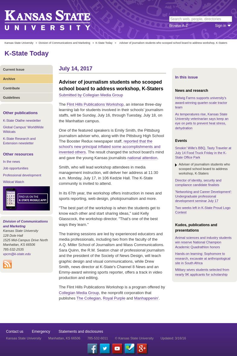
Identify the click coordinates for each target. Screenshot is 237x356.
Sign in (220, 26)
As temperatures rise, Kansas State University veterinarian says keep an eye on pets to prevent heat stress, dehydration (202, 121)
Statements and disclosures (81, 331)
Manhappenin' (146, 298)
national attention (142, 158)
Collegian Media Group (79, 292)
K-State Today (103, 42)
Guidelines (11, 97)
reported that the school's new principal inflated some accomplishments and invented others (109, 146)
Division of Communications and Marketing (64, 42)
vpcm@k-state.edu (17, 254)
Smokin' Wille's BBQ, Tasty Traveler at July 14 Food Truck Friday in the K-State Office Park (203, 152)
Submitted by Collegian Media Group (91, 95)
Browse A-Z (178, 26)
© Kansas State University (134, 338)
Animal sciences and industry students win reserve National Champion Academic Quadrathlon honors (203, 242)
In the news (11, 161)
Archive (9, 79)
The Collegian (88, 298)
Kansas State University (55, 19)
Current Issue (13, 69)
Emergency (41, 331)
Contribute (11, 88)
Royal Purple (114, 298)
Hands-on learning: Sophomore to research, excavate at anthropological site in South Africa (202, 258)
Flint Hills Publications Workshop (95, 104)
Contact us (14, 331)
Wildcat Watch (13, 182)
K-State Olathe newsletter (22, 120)
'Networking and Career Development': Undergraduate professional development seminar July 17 (203, 196)
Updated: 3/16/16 (173, 338)
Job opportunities (15, 168)
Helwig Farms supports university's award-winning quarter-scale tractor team (201, 102)
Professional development (22, 175)
